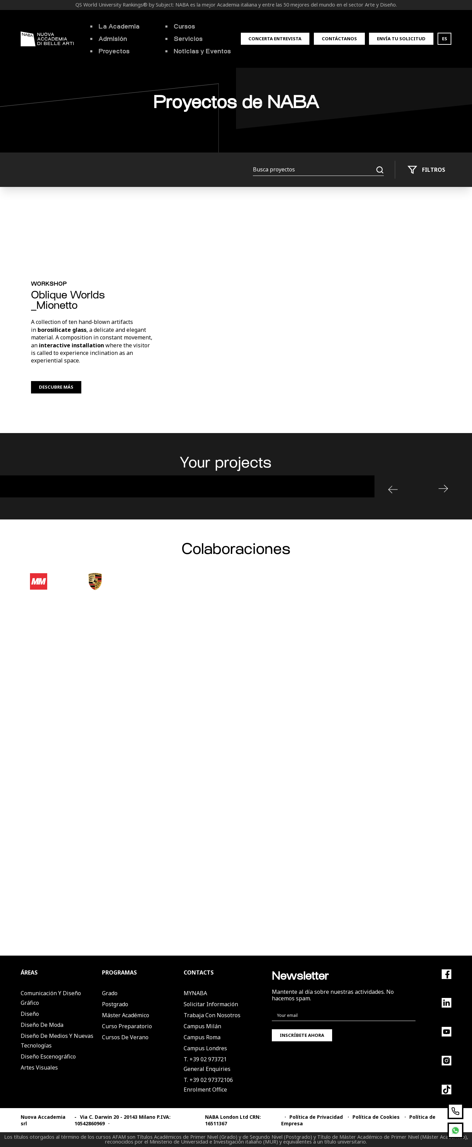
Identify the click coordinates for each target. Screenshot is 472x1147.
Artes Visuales (39, 1067)
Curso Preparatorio (127, 1026)
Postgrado (115, 1004)
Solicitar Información (211, 1004)
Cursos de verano (125, 1037)
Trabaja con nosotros (212, 1015)
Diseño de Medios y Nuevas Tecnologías (57, 1040)
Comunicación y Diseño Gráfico (51, 998)
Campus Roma (202, 1037)
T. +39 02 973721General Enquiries (207, 1064)
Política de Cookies (376, 1117)
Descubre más (56, 387)
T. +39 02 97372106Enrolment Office (208, 1084)
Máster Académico (125, 1015)
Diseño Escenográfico (48, 1056)
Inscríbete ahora (302, 1035)
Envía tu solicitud (401, 38)
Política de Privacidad (316, 1117)
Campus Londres (205, 1048)
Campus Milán (202, 1026)
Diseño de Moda (42, 1025)
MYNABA (195, 993)
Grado (109, 993)
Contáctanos (339, 38)
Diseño (30, 1014)
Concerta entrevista (274, 38)
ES (444, 38)
